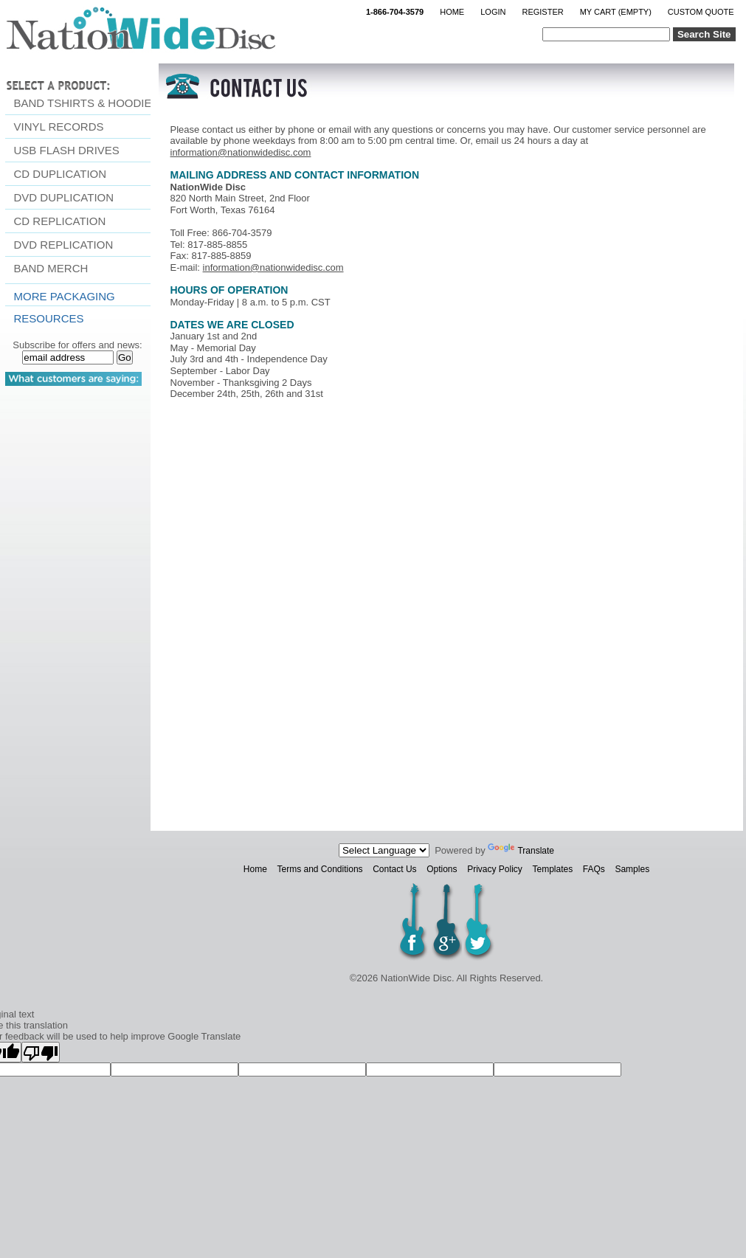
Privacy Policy (494, 869)
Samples (632, 869)
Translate (521, 851)
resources (49, 318)
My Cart (616, 11)
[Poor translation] (40, 1052)
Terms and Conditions (320, 869)
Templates (552, 869)
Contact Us (394, 869)
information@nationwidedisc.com (240, 152)
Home (452, 11)
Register (542, 11)
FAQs (594, 869)
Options (441, 869)
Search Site (704, 34)
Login (492, 11)
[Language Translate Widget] (384, 850)
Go (124, 357)
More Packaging (64, 296)
